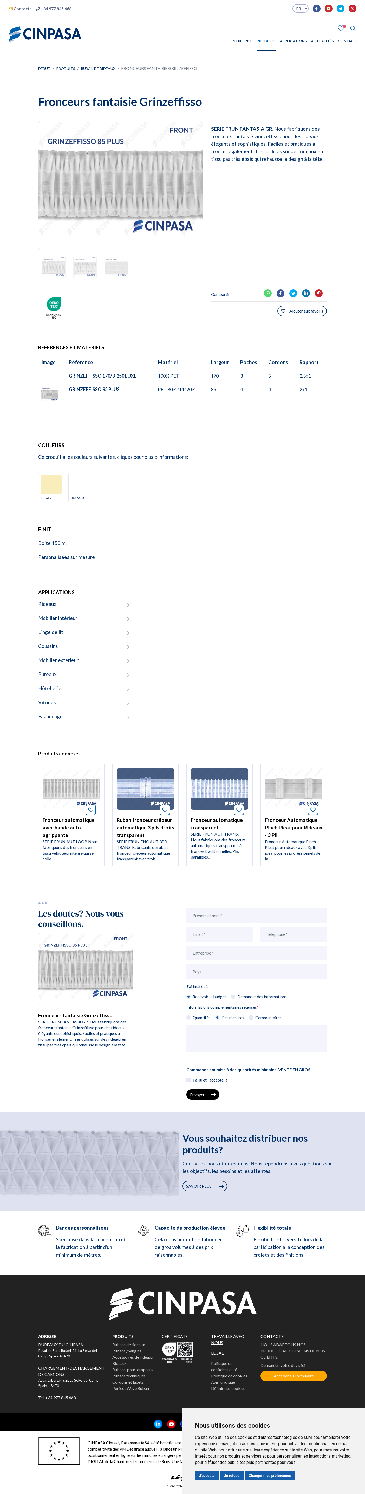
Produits (65, 68)
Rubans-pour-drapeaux (133, 1369)
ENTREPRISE (241, 41)
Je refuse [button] (231, 1475)
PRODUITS (266, 41)
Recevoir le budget (209, 996)
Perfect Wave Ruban (130, 1388)
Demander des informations (262, 996)
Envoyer (203, 1094)
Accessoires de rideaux (132, 1357)
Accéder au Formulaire (294, 1375)
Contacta (20, 8)
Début (44, 68)
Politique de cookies (229, 1375)
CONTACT (347, 41)
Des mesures (232, 1017)
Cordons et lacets (128, 1381)
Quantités (201, 1017)
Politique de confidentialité (224, 1366)
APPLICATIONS (293, 41)
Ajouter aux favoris (302, 310)
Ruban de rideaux (98, 68)
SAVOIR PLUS (205, 1186)
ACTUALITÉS (322, 41)
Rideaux (119, 1363)
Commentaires (268, 1017)
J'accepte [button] (207, 1475)
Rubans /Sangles (126, 1350)
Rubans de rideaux (128, 1344)
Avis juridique (223, 1381)
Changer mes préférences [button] (270, 1475)
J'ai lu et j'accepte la (210, 1079)
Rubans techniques (129, 1375)
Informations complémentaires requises (222, 1007)
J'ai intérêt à (197, 986)
